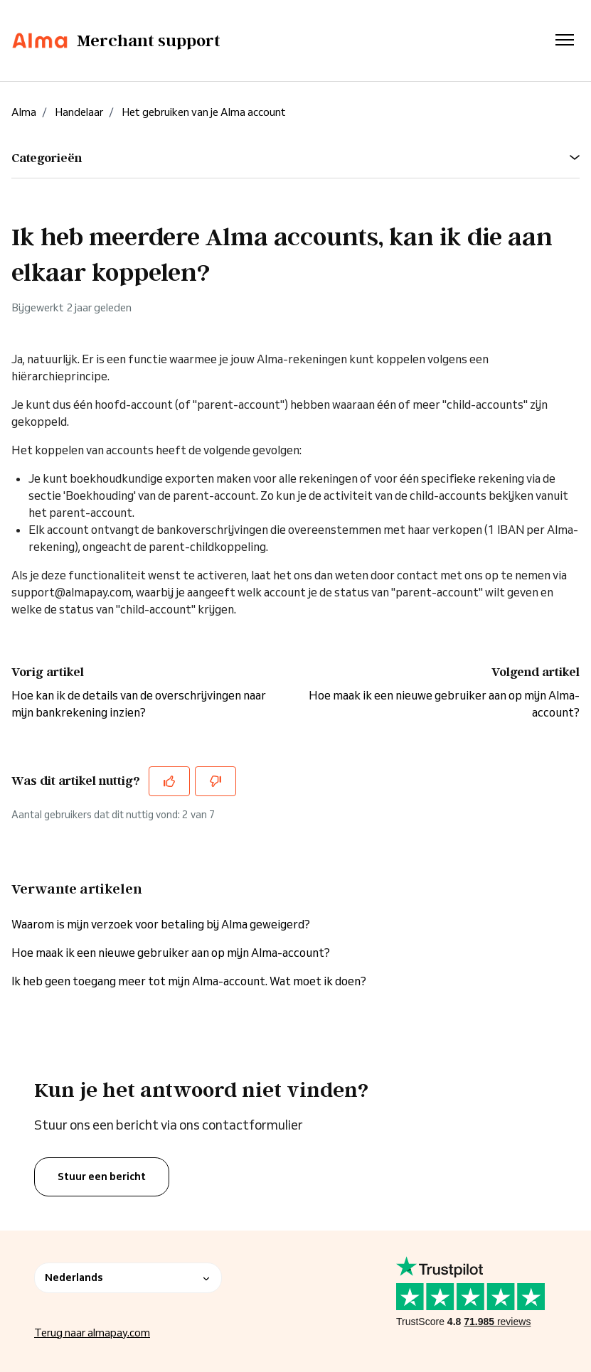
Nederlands (128, 1277)
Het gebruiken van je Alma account (204, 112)
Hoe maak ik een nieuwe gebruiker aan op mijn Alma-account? (170, 952)
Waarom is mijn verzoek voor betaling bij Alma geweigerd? (160, 924)
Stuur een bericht (102, 1176)
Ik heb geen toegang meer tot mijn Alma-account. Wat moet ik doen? (188, 981)
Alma (23, 112)
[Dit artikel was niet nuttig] (215, 781)
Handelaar (79, 112)
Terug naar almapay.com (92, 1332)
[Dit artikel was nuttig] (169, 781)
